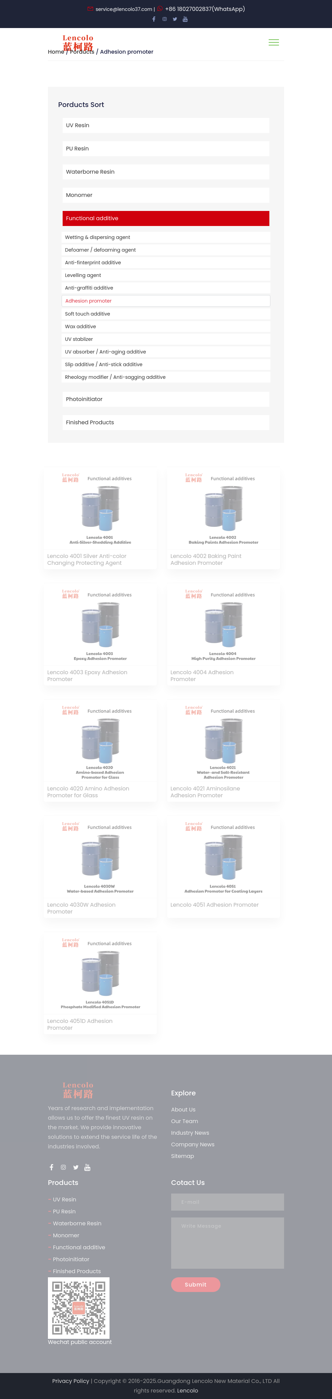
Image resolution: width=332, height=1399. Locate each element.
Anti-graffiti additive (89, 287)
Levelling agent (83, 275)
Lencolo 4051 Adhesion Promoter (212, 905)
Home (56, 52)
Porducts (82, 52)
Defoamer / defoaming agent (100, 250)
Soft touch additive (87, 313)
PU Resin (77, 148)
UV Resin (77, 125)
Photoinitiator (84, 399)
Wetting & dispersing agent (97, 237)
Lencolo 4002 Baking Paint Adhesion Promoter (203, 560)
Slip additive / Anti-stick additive (103, 364)
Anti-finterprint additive (93, 262)
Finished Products (90, 422)
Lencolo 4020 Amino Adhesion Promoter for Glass (86, 792)
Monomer (79, 195)
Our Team (184, 1121)
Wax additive (80, 326)
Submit (196, 1285)
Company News (193, 1144)
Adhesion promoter (88, 300)
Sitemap (182, 1156)
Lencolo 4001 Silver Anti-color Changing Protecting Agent (84, 560)
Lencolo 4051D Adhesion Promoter (78, 1024)
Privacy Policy (70, 1381)
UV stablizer (79, 339)
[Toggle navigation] (274, 42)
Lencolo (187, 1391)
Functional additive (92, 218)
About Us (183, 1110)
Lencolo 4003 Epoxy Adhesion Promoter (85, 676)
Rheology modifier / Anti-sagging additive (115, 377)
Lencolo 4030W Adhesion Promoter (79, 908)
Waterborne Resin (90, 172)
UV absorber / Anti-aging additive (105, 351)
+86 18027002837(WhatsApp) (205, 9)
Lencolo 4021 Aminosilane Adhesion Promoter (203, 792)
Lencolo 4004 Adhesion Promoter (200, 676)
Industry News (190, 1133)
